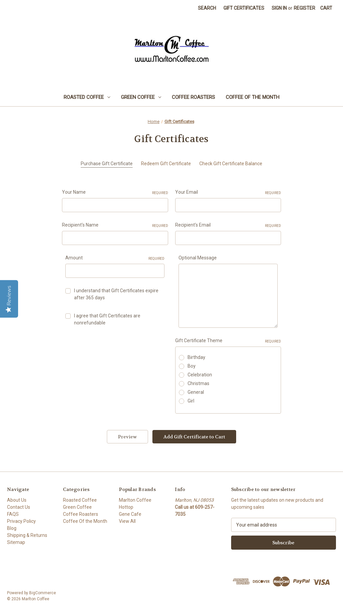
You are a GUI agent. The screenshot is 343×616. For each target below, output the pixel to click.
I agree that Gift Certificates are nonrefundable (107, 319)
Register (304, 8)
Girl (191, 401)
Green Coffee (141, 97)
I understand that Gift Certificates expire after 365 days (116, 294)
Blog (11, 528)
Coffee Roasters (193, 97)
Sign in (279, 8)
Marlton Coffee (135, 500)
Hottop (126, 507)
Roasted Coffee (87, 97)
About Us (16, 500)
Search (207, 8)
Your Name (115, 192)
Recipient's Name (115, 225)
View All (127, 521)
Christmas (198, 383)
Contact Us (18, 507)
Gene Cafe (130, 514)
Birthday (196, 357)
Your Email (228, 192)
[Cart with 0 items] (326, 8)
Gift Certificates (243, 8)
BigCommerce (42, 593)
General (196, 392)
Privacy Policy (21, 521)
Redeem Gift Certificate (166, 163)
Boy (192, 366)
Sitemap (16, 542)
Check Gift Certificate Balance (230, 163)
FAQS (13, 514)
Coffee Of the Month (252, 97)
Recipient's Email (228, 225)
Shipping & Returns (27, 535)
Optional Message (198, 257)
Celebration (200, 374)
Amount (114, 258)
